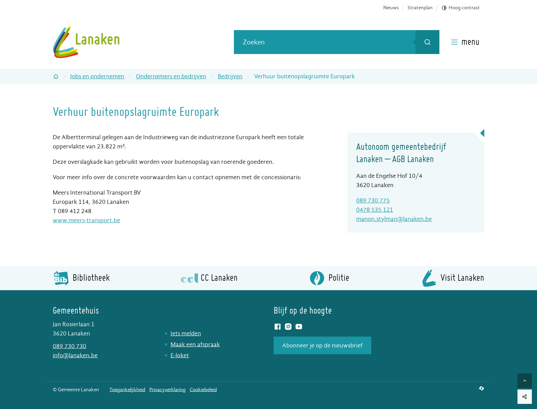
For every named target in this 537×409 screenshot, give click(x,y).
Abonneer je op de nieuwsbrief (322, 345)
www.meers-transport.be (86, 220)
